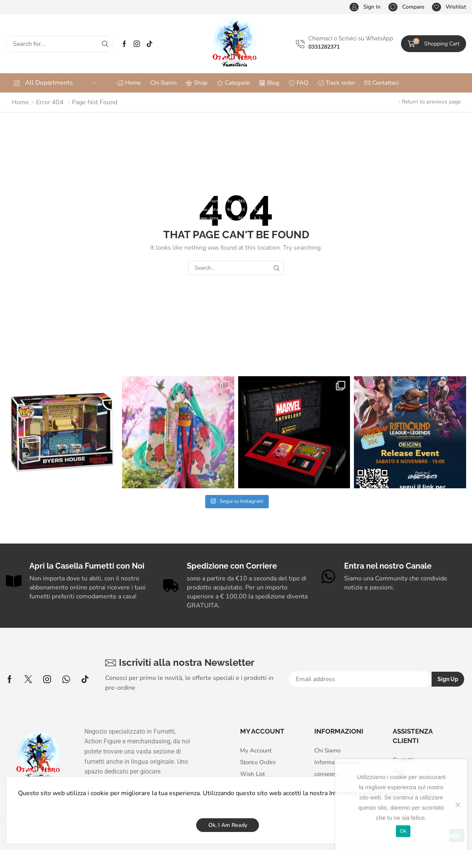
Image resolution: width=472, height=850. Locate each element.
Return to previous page (431, 101)
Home (20, 102)
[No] (457, 804)
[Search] (105, 44)
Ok (403, 831)
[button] (365, 7)
